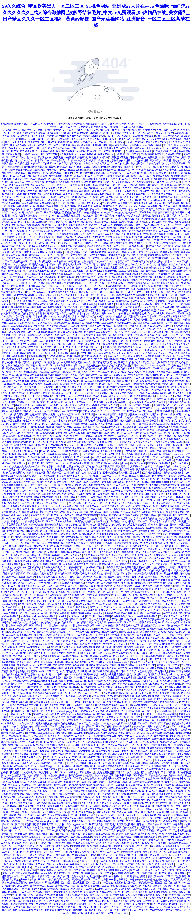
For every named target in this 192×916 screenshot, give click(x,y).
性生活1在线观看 (43, 634)
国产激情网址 (85, 148)
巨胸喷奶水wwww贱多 (118, 662)
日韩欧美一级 (104, 335)
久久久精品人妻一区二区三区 (82, 301)
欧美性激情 (70, 439)
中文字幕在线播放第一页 (151, 619)
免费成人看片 (111, 659)
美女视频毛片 (66, 154)
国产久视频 (32, 573)
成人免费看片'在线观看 (69, 215)
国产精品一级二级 (124, 693)
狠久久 (68, 524)
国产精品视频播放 (179, 509)
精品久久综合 (180, 393)
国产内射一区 (94, 794)
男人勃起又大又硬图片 (96, 255)
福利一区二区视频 (22, 827)
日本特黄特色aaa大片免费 (138, 151)
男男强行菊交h (154, 133)
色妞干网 (26, 598)
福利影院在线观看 (36, 197)
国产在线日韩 (141, 390)
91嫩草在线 (131, 619)
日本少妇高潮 (53, 696)
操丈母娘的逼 (127, 469)
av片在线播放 (69, 277)
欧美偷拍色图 (91, 892)
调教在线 (186, 172)
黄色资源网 (180, 876)
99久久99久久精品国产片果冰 (64, 316)
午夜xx (23, 888)
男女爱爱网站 (40, 252)
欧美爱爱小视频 (127, 289)
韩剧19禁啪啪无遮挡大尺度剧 (151, 218)
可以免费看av (168, 368)
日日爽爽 (92, 855)
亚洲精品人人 (153, 270)
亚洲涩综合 (149, 362)
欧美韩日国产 (165, 745)
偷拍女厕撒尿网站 (78, 224)
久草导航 (78, 546)
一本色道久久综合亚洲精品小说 (49, 411)
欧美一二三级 (114, 576)
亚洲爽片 (108, 325)
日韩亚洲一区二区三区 (20, 714)
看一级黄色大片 (133, 445)
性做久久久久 (134, 353)
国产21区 (93, 552)
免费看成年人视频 (100, 377)
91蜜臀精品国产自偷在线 (41, 304)
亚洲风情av (118, 151)
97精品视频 (163, 286)
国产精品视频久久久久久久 (38, 800)
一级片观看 (130, 723)
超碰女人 (102, 815)
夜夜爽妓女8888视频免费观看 (44, 882)
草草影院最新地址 (52, 564)
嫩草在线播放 (45, 130)
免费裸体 (62, 491)
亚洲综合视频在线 (174, 748)
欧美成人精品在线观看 (72, 270)
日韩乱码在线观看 (47, 332)
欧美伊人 (22, 304)
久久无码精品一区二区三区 (73, 619)
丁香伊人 (168, 145)
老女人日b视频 (38, 855)
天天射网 (108, 693)
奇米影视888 (53, 169)
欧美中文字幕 (101, 298)
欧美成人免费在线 (35, 182)
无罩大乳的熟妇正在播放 (106, 708)
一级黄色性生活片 (136, 246)
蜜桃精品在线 (182, 221)
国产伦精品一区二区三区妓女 (174, 515)
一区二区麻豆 (173, 267)
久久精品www (127, 534)
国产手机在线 (182, 680)
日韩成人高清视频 (124, 687)
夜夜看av (158, 885)
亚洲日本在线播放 (151, 867)
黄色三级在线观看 (15, 628)
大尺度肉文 (156, 139)
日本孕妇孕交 (142, 693)
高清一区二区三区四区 (70, 693)
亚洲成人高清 (115, 460)
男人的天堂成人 (117, 353)
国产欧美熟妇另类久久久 (19, 209)
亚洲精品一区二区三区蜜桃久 (139, 408)
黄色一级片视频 (81, 172)
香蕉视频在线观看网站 (29, 494)
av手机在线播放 (38, 720)
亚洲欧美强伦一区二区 (84, 821)
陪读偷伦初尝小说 (155, 267)
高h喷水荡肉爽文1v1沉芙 (39, 289)
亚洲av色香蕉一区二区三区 (148, 653)
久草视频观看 (182, 656)
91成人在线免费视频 (86, 154)
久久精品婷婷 (15, 631)
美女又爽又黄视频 (72, 194)
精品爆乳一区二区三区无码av (101, 322)
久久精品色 (111, 402)
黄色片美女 (76, 576)
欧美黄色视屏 (53, 341)
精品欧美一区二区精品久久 (78, 399)
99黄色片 (141, 534)
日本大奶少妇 (167, 680)
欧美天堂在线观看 (172, 139)
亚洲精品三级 (109, 203)
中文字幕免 (185, 188)
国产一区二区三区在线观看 (36, 237)
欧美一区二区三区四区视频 (17, 176)
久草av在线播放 (74, 674)
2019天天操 (100, 601)
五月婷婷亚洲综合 (153, 472)
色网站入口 (82, 472)
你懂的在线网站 (133, 537)
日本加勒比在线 (28, 157)
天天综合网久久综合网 (32, 491)
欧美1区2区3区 (161, 647)
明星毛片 (71, 442)
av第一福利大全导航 (172, 478)
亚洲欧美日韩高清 (63, 662)
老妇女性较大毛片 (124, 350)
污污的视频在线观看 (16, 356)
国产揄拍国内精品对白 (130, 130)
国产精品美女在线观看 (72, 818)
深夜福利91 (119, 482)
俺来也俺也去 (142, 387)
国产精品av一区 (158, 729)
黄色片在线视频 (156, 313)
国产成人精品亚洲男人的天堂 (69, 310)
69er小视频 (174, 353)
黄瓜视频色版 (18, 286)
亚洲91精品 (55, 264)
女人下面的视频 (115, 537)
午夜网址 (104, 142)
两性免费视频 (56, 252)
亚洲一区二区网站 (102, 579)
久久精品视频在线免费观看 (51, 843)
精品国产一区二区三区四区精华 (131, 261)
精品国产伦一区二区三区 (154, 873)
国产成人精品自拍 (95, 742)
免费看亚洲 (21, 769)
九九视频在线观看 (43, 310)
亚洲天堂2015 (94, 203)
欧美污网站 (71, 206)
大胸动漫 (17, 561)
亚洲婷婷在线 (63, 641)
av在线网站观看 (168, 243)
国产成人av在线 (117, 748)
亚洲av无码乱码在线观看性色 (88, 573)
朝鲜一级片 (165, 292)
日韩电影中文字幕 (86, 442)
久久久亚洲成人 (74, 130)
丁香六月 (177, 466)
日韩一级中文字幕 (65, 267)
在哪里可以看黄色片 (158, 172)
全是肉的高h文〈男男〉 (164, 567)
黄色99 (181, 907)
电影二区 (116, 185)
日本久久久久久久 (24, 160)
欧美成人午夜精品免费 (29, 350)
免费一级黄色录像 (133, 374)
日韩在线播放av (138, 157)
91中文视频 (16, 301)
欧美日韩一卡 (79, 283)
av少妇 (61, 332)
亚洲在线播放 (174, 319)
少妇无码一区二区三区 (109, 503)
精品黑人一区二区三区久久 (104, 607)
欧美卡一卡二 (53, 377)
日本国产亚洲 (42, 160)
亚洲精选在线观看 (11, 203)
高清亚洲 (118, 846)
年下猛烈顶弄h (138, 148)
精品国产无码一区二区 (30, 399)
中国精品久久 (177, 286)
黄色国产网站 (18, 500)
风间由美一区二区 (143, 319)
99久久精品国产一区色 (59, 879)
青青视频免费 (27, 151)
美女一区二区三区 (107, 598)
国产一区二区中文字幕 (150, 521)
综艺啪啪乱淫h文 (168, 298)
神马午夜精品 (47, 203)
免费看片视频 (13, 674)
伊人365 (81, 273)
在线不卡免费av (14, 607)
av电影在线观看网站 (25, 390)
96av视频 (121, 429)
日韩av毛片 (76, 833)
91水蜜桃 (26, 200)
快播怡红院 (92, 595)
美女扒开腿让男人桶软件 (152, 839)
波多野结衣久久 (32, 549)
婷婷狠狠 (96, 530)
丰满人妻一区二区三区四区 (68, 255)
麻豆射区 (173, 671)
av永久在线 (47, 873)
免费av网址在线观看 (68, 809)
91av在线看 (146, 885)
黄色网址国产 (150, 674)
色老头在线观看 (65, 414)
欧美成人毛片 (84, 579)
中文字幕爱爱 (121, 362)
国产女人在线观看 (113, 374)
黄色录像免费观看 (164, 864)
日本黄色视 (148, 901)
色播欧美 (164, 836)
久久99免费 (55, 904)
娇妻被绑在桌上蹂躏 (69, 142)
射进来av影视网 (56, 827)
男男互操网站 (151, 350)
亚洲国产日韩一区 (80, 518)
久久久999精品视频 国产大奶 (21, 448)
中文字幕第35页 (150, 680)
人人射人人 (76, 555)
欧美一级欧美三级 (58, 166)
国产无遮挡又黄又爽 (91, 325)
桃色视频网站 (109, 757)
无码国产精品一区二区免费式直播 (133, 182)
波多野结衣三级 (105, 350)
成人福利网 (92, 558)
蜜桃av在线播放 (94, 169)
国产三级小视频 (130, 273)
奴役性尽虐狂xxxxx (61, 396)
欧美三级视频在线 (15, 365)
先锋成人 (88, 576)
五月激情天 (44, 506)
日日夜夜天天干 (72, 179)
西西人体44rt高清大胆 (167, 130)
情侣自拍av (83, 497)
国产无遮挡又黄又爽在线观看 (102, 289)
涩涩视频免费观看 (52, 194)
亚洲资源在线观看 (133, 460)
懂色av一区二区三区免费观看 (169, 203)
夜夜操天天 (126, 564)
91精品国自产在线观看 (175, 157)
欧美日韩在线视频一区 (94, 356)
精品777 (123, 206)
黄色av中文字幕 (60, 420)
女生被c (81, 408)
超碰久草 (107, 647)
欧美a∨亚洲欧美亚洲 (135, 255)
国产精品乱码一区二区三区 (24, 277)
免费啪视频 (47, 662)
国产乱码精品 (100, 264)
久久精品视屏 (22, 163)
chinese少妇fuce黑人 (124, 224)
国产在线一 (52, 243)
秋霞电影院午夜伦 (146, 289)
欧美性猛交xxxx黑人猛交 (85, 197)
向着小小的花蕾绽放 (117, 316)
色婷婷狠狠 (26, 726)
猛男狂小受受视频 (107, 683)
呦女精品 (100, 426)
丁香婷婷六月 (176, 482)
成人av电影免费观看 (57, 325)
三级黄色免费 (21, 264)
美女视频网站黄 (80, 133)
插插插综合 (135, 362)
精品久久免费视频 (102, 482)
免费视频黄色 (152, 374)
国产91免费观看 (113, 849)
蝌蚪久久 (113, 313)
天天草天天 (156, 582)
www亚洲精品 (163, 778)
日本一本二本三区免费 (177, 261)
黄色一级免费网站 (89, 506)
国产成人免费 (154, 246)
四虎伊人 (13, 148)
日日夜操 (65, 384)
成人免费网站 (43, 420)
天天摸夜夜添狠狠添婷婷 (165, 188)
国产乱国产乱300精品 (75, 460)
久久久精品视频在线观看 (25, 347)
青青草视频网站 (105, 442)
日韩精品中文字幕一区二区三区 (129, 133)
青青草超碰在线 (142, 188)
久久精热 (81, 203)
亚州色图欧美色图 (60, 423)
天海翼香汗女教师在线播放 (118, 613)
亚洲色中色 (146, 304)
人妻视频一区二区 (23, 261)
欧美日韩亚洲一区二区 (114, 200)
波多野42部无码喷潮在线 (94, 417)
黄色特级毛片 (39, 699)
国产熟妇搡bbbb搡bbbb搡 (151, 833)
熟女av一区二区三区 (74, 735)
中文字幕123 (93, 408)
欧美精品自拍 (98, 172)
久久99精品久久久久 (107, 344)
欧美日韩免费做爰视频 (63, 723)
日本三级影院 (121, 329)
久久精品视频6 (21, 885)
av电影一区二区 (115, 592)
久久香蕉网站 (48, 478)
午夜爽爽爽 (134, 540)
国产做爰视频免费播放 (42, 426)
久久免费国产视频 (110, 582)
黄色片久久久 (39, 200)
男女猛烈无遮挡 (152, 491)
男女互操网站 (84, 781)
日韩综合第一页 (155, 185)
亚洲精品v (37, 644)
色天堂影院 (178, 858)
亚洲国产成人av (54, 286)
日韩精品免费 (142, 582)
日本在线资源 (85, 206)
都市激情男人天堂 (87, 277)
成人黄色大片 (55, 735)
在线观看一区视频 (128, 344)
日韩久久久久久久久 (39, 423)
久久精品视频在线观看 (135, 524)
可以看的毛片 (174, 148)
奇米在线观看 (172, 622)
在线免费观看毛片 (113, 497)
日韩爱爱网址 (93, 310)
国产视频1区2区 (23, 861)
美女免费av (168, 460)
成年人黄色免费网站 (156, 142)
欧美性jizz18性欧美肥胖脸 (115, 879)
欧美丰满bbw (152, 907)
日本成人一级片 (92, 243)
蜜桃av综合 (72, 488)
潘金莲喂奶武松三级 (82, 298)
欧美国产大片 (105, 527)
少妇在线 (166, 224)
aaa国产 (71, 843)
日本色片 (35, 518)
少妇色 (55, 209)
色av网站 (81, 151)
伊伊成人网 (158, 182)
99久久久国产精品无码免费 (74, 209)
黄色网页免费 (111, 148)
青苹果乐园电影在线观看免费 (26, 307)
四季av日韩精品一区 (50, 277)
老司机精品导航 (55, 402)
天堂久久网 (63, 864)
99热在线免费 (82, 631)
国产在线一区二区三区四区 (92, 286)
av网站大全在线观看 (105, 812)
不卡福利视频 (113, 521)
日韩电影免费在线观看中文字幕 (58, 494)
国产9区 (19, 824)
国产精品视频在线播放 (32, 374)
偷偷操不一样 (106, 393)
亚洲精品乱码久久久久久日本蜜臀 (83, 200)
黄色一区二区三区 (99, 209)
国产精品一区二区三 (28, 668)
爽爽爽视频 (7, 769)
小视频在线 (19, 729)
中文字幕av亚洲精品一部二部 (126, 586)
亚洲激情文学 (45, 784)
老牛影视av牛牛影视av (53, 674)
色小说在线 (122, 494)
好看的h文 (82, 157)
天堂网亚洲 (151, 500)
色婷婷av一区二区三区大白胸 (153, 818)
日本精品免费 (39, 760)
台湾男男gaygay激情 (21, 693)
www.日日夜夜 (93, 668)
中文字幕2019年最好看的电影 (75, 191)
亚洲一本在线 (65, 791)
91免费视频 (19, 849)
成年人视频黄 (157, 261)
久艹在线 (131, 671)
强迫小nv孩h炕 (112, 463)
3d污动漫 (7, 130)
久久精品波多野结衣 (111, 451)
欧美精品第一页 (71, 659)
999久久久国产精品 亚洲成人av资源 (72, 163)
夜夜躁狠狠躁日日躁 (12, 818)
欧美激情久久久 (152, 460)
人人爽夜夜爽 (8, 224)
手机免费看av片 (176, 142)
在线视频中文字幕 (133, 237)
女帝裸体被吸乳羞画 (144, 396)
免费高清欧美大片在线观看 (98, 194)
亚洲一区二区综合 (97, 283)
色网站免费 (105, 595)
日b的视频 (115, 898)
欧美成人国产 (58, 488)
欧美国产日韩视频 (65, 151)
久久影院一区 (136, 338)
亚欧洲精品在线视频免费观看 (41, 417)
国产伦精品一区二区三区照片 (100, 830)
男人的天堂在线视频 (16, 696)
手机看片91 (26, 341)
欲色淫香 (150, 778)
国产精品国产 (87, 797)
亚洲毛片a (121, 466)
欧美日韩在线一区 (36, 472)
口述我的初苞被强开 (100, 133)
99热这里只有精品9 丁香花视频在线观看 (134, 335)
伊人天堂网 (170, 885)
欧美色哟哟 (147, 757)
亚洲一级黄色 (110, 472)
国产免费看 (63, 833)
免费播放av (89, 426)
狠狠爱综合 (150, 436)
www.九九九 (114, 218)
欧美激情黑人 (89, 778)
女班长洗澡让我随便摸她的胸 (50, 338)
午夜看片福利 (131, 423)
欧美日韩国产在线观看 (154, 234)
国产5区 (113, 188)
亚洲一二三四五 (139, 365)
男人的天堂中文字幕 (16, 255)
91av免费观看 (60, 433)
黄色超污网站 (115, 166)
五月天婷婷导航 (96, 858)
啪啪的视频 (79, 794)
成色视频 (160, 720)
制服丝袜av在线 (63, 824)
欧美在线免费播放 (33, 818)
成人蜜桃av (9, 191)
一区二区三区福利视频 (73, 169)
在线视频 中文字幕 (65, 607)
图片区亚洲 (64, 485)
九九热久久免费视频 (162, 194)
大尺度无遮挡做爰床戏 (100, 769)
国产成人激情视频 (72, 136)
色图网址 (10, 589)
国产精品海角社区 (142, 405)
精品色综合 (40, 638)
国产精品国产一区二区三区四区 (139, 849)
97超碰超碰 (40, 325)
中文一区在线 (19, 335)
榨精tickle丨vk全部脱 (178, 234)
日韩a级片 (24, 812)
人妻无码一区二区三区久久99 (51, 185)
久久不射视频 (40, 176)
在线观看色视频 (50, 656)
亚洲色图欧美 (85, 839)
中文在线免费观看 (104, 775)
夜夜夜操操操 (51, 797)
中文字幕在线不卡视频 (77, 895)
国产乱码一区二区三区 (166, 304)
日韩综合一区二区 (15, 338)
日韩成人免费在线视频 (29, 224)
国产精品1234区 (81, 699)
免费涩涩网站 (42, 439)
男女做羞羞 (181, 809)
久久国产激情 (47, 846)
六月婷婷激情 (91, 307)
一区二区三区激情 (92, 387)
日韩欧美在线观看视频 (171, 797)
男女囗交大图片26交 (41, 381)
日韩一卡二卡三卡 (88, 393)
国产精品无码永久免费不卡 (101, 717)
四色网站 (121, 830)
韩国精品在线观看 (11, 867)
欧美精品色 (166, 252)
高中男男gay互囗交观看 (38, 555)
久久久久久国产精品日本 (23, 212)
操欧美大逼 (96, 543)
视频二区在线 (115, 417)
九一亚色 (56, 506)
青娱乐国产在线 (69, 335)
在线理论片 (125, 313)
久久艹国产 (97, 699)
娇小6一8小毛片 (121, 488)
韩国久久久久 (150, 292)
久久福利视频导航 (93, 567)
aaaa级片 (173, 335)
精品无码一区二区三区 (101, 224)
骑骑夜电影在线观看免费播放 (63, 234)
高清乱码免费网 (83, 218)
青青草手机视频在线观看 (118, 160)
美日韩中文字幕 (118, 209)
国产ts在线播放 (25, 240)
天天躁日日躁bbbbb (176, 687)
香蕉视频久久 (56, 530)
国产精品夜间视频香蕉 (13, 475)
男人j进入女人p (34, 475)
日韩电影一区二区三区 (168, 371)
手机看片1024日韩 (98, 157)
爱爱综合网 (43, 313)
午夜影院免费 (88, 350)
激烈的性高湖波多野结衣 (177, 472)
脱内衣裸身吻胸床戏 (86, 827)
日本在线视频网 (63, 910)
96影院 (178, 414)
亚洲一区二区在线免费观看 (105, 631)
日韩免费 (117, 191)
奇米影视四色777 (94, 570)
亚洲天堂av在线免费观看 (51, 157)
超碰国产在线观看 (118, 739)
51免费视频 (70, 157)
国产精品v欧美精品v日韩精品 (114, 280)
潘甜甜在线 (149, 411)
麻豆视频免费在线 (129, 197)
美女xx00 (137, 595)
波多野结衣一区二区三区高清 (115, 270)
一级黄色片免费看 (16, 332)
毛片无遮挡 (21, 316)
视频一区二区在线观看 (35, 179)
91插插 (153, 745)
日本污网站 (109, 139)
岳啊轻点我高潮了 (151, 215)
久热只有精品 (57, 540)
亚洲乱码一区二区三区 (148, 368)
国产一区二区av (46, 365)
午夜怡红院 (14, 619)
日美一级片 (111, 130)
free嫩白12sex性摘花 (112, 491)
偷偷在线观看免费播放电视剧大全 (161, 702)
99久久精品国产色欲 (20, 482)
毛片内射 (182, 243)
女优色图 (68, 564)
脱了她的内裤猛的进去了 (23, 145)
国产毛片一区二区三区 (105, 399)
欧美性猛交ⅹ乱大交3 (57, 812)
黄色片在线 (35, 833)
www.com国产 (26, 148)
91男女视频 (163, 690)
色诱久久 (124, 267)
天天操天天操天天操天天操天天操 (87, 784)
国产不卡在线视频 (104, 215)
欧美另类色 (77, 182)
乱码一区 (185, 904)
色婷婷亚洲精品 (125, 322)
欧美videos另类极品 (51, 457)
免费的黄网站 (163, 503)
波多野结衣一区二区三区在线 (55, 347)
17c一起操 (173, 766)
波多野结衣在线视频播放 (113, 720)
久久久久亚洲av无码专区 (160, 221)
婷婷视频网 (151, 497)
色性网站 (177, 341)
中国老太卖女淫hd (20, 702)
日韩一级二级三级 (178, 426)
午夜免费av (141, 298)
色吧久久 (155, 414)
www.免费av (183, 543)
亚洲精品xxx (148, 711)
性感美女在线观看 (37, 228)
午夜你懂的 (101, 249)
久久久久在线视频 (94, 130)
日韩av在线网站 (87, 534)
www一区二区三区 (92, 693)
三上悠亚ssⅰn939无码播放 (67, 261)
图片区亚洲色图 (137, 463)
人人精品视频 (118, 234)
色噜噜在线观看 (42, 209)
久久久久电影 (38, 136)
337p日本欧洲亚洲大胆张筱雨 (108, 445)
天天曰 (155, 512)
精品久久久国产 (136, 209)
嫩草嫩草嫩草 (159, 475)
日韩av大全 (167, 414)
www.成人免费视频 (177, 769)
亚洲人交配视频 (72, 252)
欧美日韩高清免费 (50, 231)
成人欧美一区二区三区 (59, 298)
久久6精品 (121, 540)
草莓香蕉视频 (134, 234)
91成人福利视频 (98, 313)
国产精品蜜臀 (60, 784)
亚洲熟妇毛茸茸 (41, 319)
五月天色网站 (166, 549)
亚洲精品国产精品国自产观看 (101, 665)
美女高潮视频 (21, 414)
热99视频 (124, 148)
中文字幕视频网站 (177, 240)
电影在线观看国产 (165, 362)
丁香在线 (75, 350)
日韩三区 (61, 273)
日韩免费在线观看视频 (175, 582)
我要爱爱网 (81, 760)
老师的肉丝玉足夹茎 (94, 555)
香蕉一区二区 (164, 830)
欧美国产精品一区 (101, 191)
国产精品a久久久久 (49, 191)
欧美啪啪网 (87, 261)
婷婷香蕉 (177, 824)
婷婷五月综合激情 (32, 564)
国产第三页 (73, 411)
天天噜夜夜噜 (147, 530)
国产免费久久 (125, 188)
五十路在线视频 (31, 711)
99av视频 (74, 478)
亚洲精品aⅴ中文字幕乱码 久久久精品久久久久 (34, 622)
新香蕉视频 (180, 231)
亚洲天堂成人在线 (156, 800)
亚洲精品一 (65, 243)
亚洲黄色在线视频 (135, 142)
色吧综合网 (12, 527)
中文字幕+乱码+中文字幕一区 (48, 206)
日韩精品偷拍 (35, 769)
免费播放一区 (78, 598)
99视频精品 (46, 433)
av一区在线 (115, 273)
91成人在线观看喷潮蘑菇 (113, 674)
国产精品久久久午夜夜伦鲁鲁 (109, 176)
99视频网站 (30, 631)
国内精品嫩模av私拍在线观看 (28, 910)
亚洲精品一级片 (87, 815)
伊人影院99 (134, 466)
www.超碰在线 (20, 833)
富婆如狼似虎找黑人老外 (74, 552)
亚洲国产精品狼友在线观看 (41, 589)
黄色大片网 (105, 301)
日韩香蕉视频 (170, 537)
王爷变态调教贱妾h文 (117, 745)
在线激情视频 (129, 521)
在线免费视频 (89, 304)
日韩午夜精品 (159, 766)
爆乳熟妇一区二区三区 (17, 592)
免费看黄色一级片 (28, 215)
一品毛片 (39, 240)
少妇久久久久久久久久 (140, 264)
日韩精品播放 (69, 904)
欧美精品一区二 (155, 228)
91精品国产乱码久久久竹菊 (145, 252)
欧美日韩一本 (76, 830)
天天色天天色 (181, 787)
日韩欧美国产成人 (177, 659)
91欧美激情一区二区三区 (178, 228)
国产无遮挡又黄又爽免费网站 (154, 423)
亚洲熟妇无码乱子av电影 (145, 576)
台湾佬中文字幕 (36, 142)
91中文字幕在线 (158, 390)
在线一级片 (162, 335)
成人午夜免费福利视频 (165, 280)
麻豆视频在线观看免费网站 (55, 518)
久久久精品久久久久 (110, 552)
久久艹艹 (32, 332)
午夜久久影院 (68, 696)
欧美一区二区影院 (65, 203)
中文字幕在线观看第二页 (126, 873)
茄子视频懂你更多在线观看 (31, 133)
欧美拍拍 (125, 512)
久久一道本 (138, 855)
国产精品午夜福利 (59, 613)
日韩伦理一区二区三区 (99, 151)
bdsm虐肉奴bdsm (27, 436)
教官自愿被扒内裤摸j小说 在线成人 (26, 503)
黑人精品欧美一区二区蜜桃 (81, 592)
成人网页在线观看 (66, 589)
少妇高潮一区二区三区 (127, 154)
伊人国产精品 (22, 298)
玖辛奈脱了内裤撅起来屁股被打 (61, 249)
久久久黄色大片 (148, 197)
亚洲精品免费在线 (135, 283)
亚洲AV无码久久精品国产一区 (31, 362)
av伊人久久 (154, 478)
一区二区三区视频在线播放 (136, 475)
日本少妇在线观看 (28, 371)
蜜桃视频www (10, 399)
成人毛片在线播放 (37, 781)
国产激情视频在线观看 (13, 732)
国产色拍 (58, 460)
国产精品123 (35, 255)
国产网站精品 (102, 628)
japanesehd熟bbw (47, 215)
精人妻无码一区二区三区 (65, 393)
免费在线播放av (112, 231)
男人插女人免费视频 (75, 402)
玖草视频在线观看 (119, 157)
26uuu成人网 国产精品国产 (53, 628)
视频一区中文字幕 (111, 475)
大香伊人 (132, 818)
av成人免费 (88, 215)
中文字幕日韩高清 (133, 491)
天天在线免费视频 (98, 729)
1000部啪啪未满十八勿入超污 (123, 815)
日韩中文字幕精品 (96, 549)
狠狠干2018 (50, 280)
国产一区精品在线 (167, 436)
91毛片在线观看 (74, 332)
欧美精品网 (112, 742)
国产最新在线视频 (68, 534)
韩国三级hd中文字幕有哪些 (96, 179)
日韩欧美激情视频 (53, 567)
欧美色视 (129, 592)
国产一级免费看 (55, 638)
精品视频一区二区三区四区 (75, 377)
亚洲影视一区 (183, 732)
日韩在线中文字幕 (148, 206)
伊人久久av (46, 659)
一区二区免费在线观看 (50, 448)
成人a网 (49, 482)
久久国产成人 (170, 215)
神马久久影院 (100, 396)
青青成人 (120, 215)
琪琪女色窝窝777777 (63, 631)
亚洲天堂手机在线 (30, 674)
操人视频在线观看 (169, 573)
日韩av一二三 (164, 310)
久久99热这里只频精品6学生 (22, 680)
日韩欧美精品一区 (179, 527)
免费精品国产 (29, 313)
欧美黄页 (103, 861)
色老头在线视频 (141, 179)
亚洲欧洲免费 (158, 179)
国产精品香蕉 (133, 864)
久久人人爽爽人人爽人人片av (86, 139)
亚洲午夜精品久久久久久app (63, 292)
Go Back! (96, 111)
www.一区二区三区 (121, 179)
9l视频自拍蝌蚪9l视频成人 (114, 338)
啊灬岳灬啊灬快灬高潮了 (78, 237)
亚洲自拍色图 (77, 570)
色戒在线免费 (120, 769)
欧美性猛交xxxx (30, 659)
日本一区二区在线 (147, 650)
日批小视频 (86, 445)
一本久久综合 (123, 139)
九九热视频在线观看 (27, 191)
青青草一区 (181, 910)
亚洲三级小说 (91, 674)
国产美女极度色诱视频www (41, 246)
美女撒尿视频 (22, 405)
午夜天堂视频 (154, 534)
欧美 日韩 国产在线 (158, 524)
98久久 (143, 478)
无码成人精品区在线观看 (172, 677)
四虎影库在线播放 (115, 784)
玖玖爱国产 (59, 289)
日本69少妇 (83, 313)
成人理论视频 (173, 182)
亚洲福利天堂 (116, 255)
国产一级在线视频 (117, 264)
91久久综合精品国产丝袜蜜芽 (110, 414)
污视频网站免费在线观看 (28, 194)
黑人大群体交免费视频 (141, 277)
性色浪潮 (85, 500)
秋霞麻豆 (116, 377)
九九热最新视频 (131, 503)
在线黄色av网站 (51, 335)
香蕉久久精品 (88, 316)
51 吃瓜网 (178, 377)
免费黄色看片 (54, 136)
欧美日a (80, 295)
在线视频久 (170, 543)
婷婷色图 (153, 677)
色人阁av (64, 576)
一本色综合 (149, 371)
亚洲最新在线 (165, 197)
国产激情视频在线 (76, 717)
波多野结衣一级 (76, 616)
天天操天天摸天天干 (18, 267)
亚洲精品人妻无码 (38, 264)
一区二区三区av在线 (160, 561)
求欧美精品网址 (145, 671)
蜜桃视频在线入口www (130, 347)
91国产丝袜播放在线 (21, 460)
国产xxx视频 (130, 555)
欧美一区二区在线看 (41, 163)
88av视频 (30, 500)
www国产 (151, 329)
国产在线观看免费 (27, 604)
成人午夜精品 (88, 454)
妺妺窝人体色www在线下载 (106, 457)
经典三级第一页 (146, 665)
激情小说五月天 (89, 142)
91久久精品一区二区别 (83, 641)
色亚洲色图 (110, 436)
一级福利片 (11, 830)
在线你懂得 (130, 166)
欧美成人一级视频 (140, 843)
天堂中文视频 (180, 830)
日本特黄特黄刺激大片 (89, 647)
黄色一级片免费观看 (97, 368)
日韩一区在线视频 (175, 833)
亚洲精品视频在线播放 (153, 656)
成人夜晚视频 (9, 546)
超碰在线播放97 (148, 579)
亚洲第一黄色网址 (17, 402)
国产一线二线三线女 (166, 191)
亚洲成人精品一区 (156, 148)
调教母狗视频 (172, 185)
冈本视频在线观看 (112, 690)
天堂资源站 (72, 763)
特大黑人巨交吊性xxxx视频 (62, 148)
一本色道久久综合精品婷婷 (22, 506)
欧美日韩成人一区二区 (51, 772)
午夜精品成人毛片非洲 (146, 573)
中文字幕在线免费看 (72, 362)
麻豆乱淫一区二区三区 (106, 221)
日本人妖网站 (38, 298)
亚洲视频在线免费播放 (39, 393)
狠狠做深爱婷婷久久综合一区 (99, 182)
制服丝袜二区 (69, 708)
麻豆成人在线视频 (20, 136)
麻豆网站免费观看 (81, 145)
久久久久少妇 (55, 179)
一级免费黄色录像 (11, 237)
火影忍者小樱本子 (147, 426)
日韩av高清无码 (173, 154)
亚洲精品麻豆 (153, 163)
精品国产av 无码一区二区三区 (80, 787)
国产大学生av (90, 524)
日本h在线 (51, 142)
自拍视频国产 (136, 243)
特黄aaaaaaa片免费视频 (167, 136)
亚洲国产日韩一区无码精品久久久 (82, 677)
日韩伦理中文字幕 (60, 160)
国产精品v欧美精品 (96, 295)
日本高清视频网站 (43, 261)
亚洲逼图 (74, 390)
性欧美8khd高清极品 (58, 454)
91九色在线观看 (140, 160)
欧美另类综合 (20, 690)
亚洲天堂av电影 (61, 139)
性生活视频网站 (30, 203)
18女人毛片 (184, 215)
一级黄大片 (180, 194)
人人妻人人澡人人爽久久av (26, 466)
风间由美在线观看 (137, 200)
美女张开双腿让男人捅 (168, 445)
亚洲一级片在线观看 (161, 160)
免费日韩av (63, 350)
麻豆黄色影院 (136, 494)
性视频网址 (82, 607)
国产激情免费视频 (77, 359)
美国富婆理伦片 (9, 512)
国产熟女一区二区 (139, 729)
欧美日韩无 (181, 619)
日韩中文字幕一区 (144, 592)
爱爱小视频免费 (66, 295)
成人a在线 (90, 420)
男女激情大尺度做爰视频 (30, 280)
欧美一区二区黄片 (181, 347)
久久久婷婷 (26, 319)
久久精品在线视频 (45, 151)
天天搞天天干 (107, 466)
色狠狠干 (144, 451)
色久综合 (60, 304)
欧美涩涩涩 (18, 289)
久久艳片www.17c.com (159, 200)
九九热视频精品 (39, 405)
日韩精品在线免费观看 (92, 809)
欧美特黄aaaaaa (21, 855)
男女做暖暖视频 (173, 598)
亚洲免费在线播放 (71, 451)
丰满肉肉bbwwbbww (173, 454)
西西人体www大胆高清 (61, 218)
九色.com (84, 861)
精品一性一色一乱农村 (45, 353)
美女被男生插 (18, 573)
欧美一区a (57, 429)
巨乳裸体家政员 (35, 610)
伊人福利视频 (64, 766)
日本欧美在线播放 (168, 206)
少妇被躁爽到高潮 (165, 408)
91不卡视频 (114, 249)
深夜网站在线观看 (174, 791)
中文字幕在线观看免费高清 (143, 518)
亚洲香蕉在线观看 (145, 191)
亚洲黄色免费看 (14, 368)
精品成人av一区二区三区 (97, 341)
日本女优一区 (136, 500)
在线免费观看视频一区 (95, 166)
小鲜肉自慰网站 (128, 699)
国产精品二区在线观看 (168, 429)
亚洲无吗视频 (8, 778)
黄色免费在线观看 (77, 509)
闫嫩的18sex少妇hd (45, 821)
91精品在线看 (160, 803)
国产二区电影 (85, 353)
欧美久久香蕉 (179, 561)
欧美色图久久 (77, 436)
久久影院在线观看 (131, 711)
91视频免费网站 (155, 668)
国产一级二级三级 (109, 197)
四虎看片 (168, 133)
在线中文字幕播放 (132, 901)
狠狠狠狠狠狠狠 (176, 301)
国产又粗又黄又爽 (156, 433)
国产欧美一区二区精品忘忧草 (79, 634)
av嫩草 (147, 237)
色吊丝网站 (119, 671)
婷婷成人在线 (130, 690)
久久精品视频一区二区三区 (159, 295)
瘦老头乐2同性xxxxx (83, 240)
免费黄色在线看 (105, 304)
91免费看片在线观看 (49, 371)
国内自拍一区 (75, 307)
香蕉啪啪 (90, 818)
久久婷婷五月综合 (104, 261)
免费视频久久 (154, 157)
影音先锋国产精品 (42, 460)
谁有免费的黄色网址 (117, 760)
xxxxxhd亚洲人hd (163, 377)
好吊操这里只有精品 (165, 277)
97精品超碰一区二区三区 (84, 423)
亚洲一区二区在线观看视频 (141, 830)
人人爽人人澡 (102, 234)
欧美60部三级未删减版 (21, 169)
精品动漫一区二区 (87, 904)
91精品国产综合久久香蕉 (81, 628)
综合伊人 (119, 212)
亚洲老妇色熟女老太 (158, 527)
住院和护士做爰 (123, 775)
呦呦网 (140, 295)
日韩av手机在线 (18, 377)
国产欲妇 (171, 387)
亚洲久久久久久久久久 (79, 482)
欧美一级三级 (36, 524)
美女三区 (146, 766)
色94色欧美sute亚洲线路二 (15, 763)
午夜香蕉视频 (75, 185)
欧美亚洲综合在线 (38, 530)
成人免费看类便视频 (21, 411)
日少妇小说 (63, 742)
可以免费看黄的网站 (37, 172)
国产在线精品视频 (46, 500)
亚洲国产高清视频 (49, 705)
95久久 (36, 861)
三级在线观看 (41, 803)
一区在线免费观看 (82, 396)
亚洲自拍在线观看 (179, 332)
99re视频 (61, 387)
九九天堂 (98, 148)
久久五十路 (174, 390)
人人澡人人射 (173, 589)
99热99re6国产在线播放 (121, 589)
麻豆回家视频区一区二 (126, 882)
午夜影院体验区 (172, 439)
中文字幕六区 (125, 203)
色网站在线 (19, 442)
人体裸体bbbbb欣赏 (167, 849)
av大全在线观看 (10, 888)
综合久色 (102, 277)
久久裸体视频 (100, 218)
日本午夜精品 (130, 451)
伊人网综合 (104, 827)
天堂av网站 (14, 188)
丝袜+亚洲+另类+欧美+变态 (98, 800)
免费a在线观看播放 (45, 864)
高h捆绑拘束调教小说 (72, 582)
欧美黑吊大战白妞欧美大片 (98, 332)
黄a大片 (139, 350)
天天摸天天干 (160, 353)
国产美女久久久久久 (16, 142)
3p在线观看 (127, 677)
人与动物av (133, 485)
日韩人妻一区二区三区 (174, 169)
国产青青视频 (20, 423)
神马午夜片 (22, 429)
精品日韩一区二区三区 (88, 258)
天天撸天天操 (150, 231)
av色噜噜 (139, 393)
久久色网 (74, 325)
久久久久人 (159, 595)
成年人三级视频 (77, 433)
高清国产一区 (164, 341)
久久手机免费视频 (15, 555)
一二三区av (104, 371)
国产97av (182, 280)
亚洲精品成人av (140, 139)
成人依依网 (108, 530)
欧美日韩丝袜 (138, 228)
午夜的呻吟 (29, 420)
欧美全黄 (77, 231)
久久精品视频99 (29, 772)
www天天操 (125, 405)
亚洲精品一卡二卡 (38, 625)
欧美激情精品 (117, 142)
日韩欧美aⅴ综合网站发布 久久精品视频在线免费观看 (45, 546)
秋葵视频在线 (143, 469)
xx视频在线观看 (52, 329)
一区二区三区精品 (139, 745)
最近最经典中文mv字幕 (35, 301)
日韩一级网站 (93, 806)
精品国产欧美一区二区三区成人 (47, 515)
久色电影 (160, 592)
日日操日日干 (95, 359)
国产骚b (170, 209)
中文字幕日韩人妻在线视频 (71, 246)
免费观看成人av (56, 200)
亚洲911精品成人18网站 (100, 680)
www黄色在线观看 (152, 145)
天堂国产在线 (159, 240)
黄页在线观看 (158, 387)
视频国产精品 (85, 708)
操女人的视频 (134, 674)
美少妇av (26, 867)
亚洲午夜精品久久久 (58, 570)
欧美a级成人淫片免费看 (172, 512)
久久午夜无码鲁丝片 (28, 344)
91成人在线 (9, 350)
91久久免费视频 (87, 335)
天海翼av (15, 598)
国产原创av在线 (15, 258)
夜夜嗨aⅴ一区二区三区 (151, 344)
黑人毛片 (32, 729)
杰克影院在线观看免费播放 (117, 543)
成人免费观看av (124, 319)
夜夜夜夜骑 (141, 892)
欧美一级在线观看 (126, 650)
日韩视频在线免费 (67, 839)
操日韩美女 (95, 347)
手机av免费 (129, 218)
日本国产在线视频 (78, 748)
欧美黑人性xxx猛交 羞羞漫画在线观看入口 (45, 509)
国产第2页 (14, 601)
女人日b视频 (75, 166)
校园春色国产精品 (131, 552)
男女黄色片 (149, 130)
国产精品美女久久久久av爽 (70, 558)
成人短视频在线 (90, 338)
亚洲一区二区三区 (175, 313)
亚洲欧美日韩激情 (101, 145)
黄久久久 (60, 671)
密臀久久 (175, 172)
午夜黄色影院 (130, 439)
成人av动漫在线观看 (74, 368)
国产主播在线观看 (12, 815)
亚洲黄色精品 (51, 818)
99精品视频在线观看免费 (61, 760)
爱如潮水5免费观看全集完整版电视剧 (142, 356)
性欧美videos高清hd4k (60, 625)
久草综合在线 (92, 582)
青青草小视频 (145, 699)
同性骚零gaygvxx (137, 316)
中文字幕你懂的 (143, 359)
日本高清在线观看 (67, 353)
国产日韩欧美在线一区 (27, 846)
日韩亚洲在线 (84, 671)
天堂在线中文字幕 (47, 485)
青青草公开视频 (94, 436)
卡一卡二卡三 (133, 656)
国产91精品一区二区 (64, 258)
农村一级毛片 (46, 573)
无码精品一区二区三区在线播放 (99, 650)
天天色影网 (113, 549)
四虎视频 (15, 772)
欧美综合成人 (93, 475)
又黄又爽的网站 (57, 301)
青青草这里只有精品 (118, 252)
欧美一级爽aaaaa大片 (173, 534)
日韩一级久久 (145, 555)
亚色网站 (103, 515)
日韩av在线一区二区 (160, 365)
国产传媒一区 (77, 742)
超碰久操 (77, 524)
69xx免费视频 (147, 879)
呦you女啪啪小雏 (132, 145)
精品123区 (38, 714)
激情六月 (116, 907)
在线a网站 (25, 616)
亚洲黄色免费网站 (161, 237)
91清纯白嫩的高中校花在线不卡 (63, 221)
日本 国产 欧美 (106, 687)
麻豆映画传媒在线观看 (159, 255)
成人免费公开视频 (42, 665)
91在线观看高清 (112, 567)
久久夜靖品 (140, 221)
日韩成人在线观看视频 (107, 469)
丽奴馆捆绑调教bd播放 (103, 500)
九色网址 (6, 335)
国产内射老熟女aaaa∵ (12, 683)
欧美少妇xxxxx (66, 726)
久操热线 (75, 454)
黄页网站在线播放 (11, 659)
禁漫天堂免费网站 (69, 797)
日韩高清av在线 (40, 867)
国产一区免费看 (41, 751)
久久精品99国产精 (11, 252)
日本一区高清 (168, 772)
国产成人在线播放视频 (144, 310)
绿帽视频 (117, 145)
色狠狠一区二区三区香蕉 (138, 212)
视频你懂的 (146, 806)
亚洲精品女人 (161, 555)
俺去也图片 (67, 543)
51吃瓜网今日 (179, 576)
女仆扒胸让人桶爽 (77, 491)
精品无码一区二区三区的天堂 (137, 377)
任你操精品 (57, 439)
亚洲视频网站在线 (48, 680)
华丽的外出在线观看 (155, 402)
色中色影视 (98, 237)
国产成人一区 (154, 169)
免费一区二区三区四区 (71, 898)
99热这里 (62, 616)
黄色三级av (28, 488)
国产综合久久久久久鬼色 (92, 711)
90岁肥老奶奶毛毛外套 (149, 601)
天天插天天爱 (165, 497)
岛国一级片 (30, 485)
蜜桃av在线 (156, 451)
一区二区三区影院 (84, 414)
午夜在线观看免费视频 (162, 910)
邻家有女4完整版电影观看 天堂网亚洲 (70, 751)
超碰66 (31, 558)
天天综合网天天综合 (57, 830)
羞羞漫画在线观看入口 (15, 839)
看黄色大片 (54, 362)
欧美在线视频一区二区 (100, 509)
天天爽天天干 (121, 644)
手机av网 (147, 595)
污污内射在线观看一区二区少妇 (42, 270)
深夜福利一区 (38, 812)
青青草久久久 (138, 794)
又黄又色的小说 (90, 466)
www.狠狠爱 (163, 812)
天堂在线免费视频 (139, 561)
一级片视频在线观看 (61, 794)
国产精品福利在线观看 (54, 466)
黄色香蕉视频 (147, 273)
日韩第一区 (119, 194)
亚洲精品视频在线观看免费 (121, 295)
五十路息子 (135, 714)
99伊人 (31, 249)
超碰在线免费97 (128, 549)
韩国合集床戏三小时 (56, 503)
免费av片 (28, 310)
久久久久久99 (167, 374)
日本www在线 (65, 280)
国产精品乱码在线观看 (60, 176)
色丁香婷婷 (166, 322)
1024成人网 (51, 598)
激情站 (40, 249)
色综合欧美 (100, 576)
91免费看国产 (76, 420)
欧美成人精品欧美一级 (25, 130)
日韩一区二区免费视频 (38, 396)
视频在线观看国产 (53, 677)
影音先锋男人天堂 (23, 638)
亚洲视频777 (17, 521)
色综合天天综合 (56, 228)
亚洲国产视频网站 (55, 739)
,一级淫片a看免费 (87, 687)
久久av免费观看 (80, 347)
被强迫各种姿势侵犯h (33, 469)
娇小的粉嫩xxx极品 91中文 (71, 475)
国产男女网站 (114, 172)
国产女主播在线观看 (109, 791)
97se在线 (26, 154)
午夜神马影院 (58, 445)
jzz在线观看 (96, 497)
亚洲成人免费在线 (137, 325)
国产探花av (21, 249)
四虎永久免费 (40, 827)
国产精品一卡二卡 (36, 907)
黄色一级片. (28, 723)
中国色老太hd (125, 399)
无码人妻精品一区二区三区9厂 (130, 527)
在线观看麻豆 (121, 509)
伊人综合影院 (105, 384)
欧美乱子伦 (163, 509)
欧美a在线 (65, 656)
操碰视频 (54, 867)
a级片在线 (128, 191)
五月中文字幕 (126, 359)
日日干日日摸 (72, 745)
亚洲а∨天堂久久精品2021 (115, 546)
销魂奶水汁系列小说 (90, 763)
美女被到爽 (59, 130)
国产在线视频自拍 (149, 742)
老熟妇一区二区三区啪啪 (117, 169)
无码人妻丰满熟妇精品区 (173, 350)
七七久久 (67, 231)
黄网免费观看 (26, 527)
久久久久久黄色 (180, 463)
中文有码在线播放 (123, 653)
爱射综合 (178, 160)
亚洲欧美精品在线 (118, 277)
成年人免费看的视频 (104, 494)
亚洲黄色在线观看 (99, 512)
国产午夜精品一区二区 (101, 910)
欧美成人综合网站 (59, 436)
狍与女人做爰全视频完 (59, 283)
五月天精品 (21, 228)
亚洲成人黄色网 (70, 329)
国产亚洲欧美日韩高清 (35, 166)
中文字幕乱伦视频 (88, 365)
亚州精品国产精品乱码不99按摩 (173, 289)
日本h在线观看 (25, 634)
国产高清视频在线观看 (86, 280)
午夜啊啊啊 (108, 763)
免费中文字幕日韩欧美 (106, 206)
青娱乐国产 (39, 341)
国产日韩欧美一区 (93, 231)
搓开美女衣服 (73, 702)
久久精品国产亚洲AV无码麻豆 (91, 622)
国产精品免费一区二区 (157, 855)
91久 (138, 867)
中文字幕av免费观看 (171, 696)
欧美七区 (131, 482)
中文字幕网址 (89, 870)
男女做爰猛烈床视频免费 (135, 454)
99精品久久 (152, 797)
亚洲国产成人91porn (32, 329)
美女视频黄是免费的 (40, 429)
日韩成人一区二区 (83, 176)
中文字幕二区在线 (155, 638)
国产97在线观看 (36, 858)
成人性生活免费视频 (91, 690)
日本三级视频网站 (121, 310)
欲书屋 (158, 607)
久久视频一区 (92, 270)
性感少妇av (53, 537)
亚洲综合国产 (59, 717)
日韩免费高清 (77, 374)
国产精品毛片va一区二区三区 (156, 249)
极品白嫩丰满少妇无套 (147, 420)
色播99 (156, 506)
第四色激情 (63, 478)
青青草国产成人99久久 (63, 729)
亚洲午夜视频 (27, 864)
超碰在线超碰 (81, 543)
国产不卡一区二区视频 (109, 454)
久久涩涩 (105, 411)
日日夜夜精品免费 (125, 867)
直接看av (106, 310)
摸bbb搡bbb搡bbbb (87, 371)
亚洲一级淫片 (53, 408)
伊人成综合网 (104, 803)
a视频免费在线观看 (53, 644)
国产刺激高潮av (15, 270)
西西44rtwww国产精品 (141, 644)
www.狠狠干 (137, 402)
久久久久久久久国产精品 (54, 586)
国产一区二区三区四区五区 (152, 723)
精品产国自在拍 (147, 690)
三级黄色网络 (137, 267)
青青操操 (182, 368)
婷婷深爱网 (14, 200)
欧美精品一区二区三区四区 (77, 457)
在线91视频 (19, 393)
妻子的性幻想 (75, 469)
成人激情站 (87, 221)
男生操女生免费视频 (108, 534)
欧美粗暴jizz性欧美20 (128, 258)
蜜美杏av (162, 301)
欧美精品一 (43, 436)
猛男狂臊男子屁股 (130, 249)
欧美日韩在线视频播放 (42, 267)
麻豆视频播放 (129, 426)
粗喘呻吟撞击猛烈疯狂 (127, 530)
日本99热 (8, 414)
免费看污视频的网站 (93, 136)
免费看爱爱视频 (161, 176)
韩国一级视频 (19, 895)
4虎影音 (171, 475)
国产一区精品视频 (90, 390)
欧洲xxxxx (7, 264)
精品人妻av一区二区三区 (160, 876)
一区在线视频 (15, 420)
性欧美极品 (62, 732)
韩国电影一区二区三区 (69, 870)
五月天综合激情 (95, 402)
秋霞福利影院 (111, 359)
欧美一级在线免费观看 (130, 683)
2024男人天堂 (17, 182)
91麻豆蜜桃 (48, 836)
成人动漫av (38, 482)
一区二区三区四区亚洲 (134, 172)
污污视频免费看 (164, 530)
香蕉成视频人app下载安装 (31, 408)
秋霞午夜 (22, 221)
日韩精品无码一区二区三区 (39, 521)
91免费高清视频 (113, 237)
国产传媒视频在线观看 (106, 705)
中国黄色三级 (75, 775)
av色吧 (48, 258)
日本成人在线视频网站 (65, 381)
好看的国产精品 (134, 784)
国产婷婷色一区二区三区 (142, 509)
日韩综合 (27, 252)
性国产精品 (11, 215)
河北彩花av (106, 488)
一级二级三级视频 (105, 625)
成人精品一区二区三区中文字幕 (70, 858)
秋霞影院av (21, 457)
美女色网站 (44, 729)
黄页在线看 (133, 429)
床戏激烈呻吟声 (178, 818)
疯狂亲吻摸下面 (30, 433)
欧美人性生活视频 (30, 188)
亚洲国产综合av (92, 546)
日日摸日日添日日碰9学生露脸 (169, 212)
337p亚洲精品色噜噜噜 (134, 185)
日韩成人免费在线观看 (21, 803)
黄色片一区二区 (126, 735)
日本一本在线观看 (69, 690)
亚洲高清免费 (126, 221)
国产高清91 (58, 237)
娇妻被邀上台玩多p (132, 231)
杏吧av (78, 610)
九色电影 (132, 206)
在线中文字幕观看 (11, 898)
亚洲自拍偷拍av (181, 249)
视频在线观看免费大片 (13, 292)
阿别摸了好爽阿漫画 (86, 515)
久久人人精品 (149, 552)
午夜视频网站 (24, 206)
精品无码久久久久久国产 (61, 604)
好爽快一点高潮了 (27, 322)
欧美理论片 (40, 169)
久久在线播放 (137, 638)
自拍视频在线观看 (170, 506)
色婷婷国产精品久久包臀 (105, 405)
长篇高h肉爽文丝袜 (20, 644)
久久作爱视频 (160, 264)
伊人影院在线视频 (10, 313)
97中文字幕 (38, 598)
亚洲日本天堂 (9, 791)
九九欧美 (17, 179)
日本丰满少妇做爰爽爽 (142, 136)
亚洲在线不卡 (33, 231)
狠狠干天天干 (81, 564)
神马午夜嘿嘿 (158, 843)
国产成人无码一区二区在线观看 (54, 145)
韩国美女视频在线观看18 (118, 809)
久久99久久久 (42, 488)
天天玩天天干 (51, 619)
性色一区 (7, 393)
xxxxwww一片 (62, 463)
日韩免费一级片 (63, 573)
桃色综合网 (97, 518)
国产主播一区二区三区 (25, 766)
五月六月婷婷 (72, 319)
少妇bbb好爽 (148, 821)
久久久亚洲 (122, 500)
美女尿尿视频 (55, 781)
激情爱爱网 (160, 760)
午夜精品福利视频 (30, 497)
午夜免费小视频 (67, 497)
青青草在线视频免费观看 (96, 185)
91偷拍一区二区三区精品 (33, 283)
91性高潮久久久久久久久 (139, 176)
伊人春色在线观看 (152, 586)
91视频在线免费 (162, 466)
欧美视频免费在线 (177, 402)
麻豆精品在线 (165, 674)
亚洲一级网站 (63, 821)
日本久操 (77, 243)
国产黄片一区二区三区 (91, 292)
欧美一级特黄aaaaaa (36, 292)
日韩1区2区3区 (112, 292)
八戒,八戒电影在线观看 (94, 252)
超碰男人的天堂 (122, 332)
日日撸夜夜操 (152, 243)
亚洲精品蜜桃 (139, 313)
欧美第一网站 (15, 166)
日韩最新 (78, 188)
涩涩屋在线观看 (21, 381)
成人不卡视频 (96, 160)
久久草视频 (160, 319)
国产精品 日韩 (120, 714)
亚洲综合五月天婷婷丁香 (53, 512)
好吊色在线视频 (36, 221)
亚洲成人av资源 (97, 537)
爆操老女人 (64, 598)
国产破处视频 (13, 154)
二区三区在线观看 (35, 739)
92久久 (176, 742)
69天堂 (37, 650)
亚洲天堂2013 (42, 445)
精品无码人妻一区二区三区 (77, 264)
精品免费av (18, 794)
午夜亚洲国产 (163, 273)
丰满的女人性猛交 (85, 604)
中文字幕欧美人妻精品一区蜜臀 (76, 705)
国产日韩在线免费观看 (106, 267)
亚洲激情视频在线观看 (152, 154)
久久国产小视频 (36, 377)
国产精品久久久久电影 (59, 133)
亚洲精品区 (94, 491)
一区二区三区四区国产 (35, 815)
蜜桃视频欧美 (35, 567)
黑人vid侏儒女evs (47, 387)
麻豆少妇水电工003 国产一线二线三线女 (38, 384)
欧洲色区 (174, 904)
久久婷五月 (147, 466)
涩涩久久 (17, 451)
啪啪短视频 (140, 399)
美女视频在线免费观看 (127, 304)
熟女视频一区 (54, 472)
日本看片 (100, 521)
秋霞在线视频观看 (89, 488)
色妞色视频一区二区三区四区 (69, 322)
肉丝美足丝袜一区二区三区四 (36, 139)
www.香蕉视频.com (11, 723)
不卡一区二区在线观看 (117, 136)
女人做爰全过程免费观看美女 (164, 485)
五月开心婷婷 (87, 234)
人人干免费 (69, 472)
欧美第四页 (138, 270)
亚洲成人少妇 (113, 426)
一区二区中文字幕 (27, 387)
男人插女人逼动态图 (78, 512)
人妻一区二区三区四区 (94, 228)
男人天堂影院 (13, 748)
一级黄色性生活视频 (72, 341)
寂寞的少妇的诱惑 (96, 246)
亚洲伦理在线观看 (161, 858)
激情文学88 (140, 433)
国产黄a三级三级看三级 (88, 867)
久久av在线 (143, 482)
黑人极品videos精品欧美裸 (15, 518)
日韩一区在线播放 (87, 439)
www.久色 (124, 705)
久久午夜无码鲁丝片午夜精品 (52, 390)
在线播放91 (115, 876)
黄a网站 (100, 316)
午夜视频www (154, 613)
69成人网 (122, 812)
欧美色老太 (55, 172)
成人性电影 (119, 656)
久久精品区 (31, 582)
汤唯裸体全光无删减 (141, 280)
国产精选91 (181, 295)
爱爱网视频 (155, 454)
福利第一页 (124, 402)
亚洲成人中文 (33, 478)
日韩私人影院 (150, 347)
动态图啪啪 (12, 491)
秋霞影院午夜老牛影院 (58, 182)
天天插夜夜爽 (124, 381)
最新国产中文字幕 (177, 218)
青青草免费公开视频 (112, 408)
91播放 (49, 858)
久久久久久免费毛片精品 (126, 478)
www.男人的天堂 (101, 163)
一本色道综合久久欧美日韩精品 (28, 243)
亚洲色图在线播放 (80, 836)
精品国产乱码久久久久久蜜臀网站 (32, 717)
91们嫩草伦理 (9, 530)
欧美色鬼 (125, 292)
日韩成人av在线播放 (161, 457)
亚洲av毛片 (124, 228)
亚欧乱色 (67, 172)
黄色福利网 (30, 824)
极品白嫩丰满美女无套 (96, 188)
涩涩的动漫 (169, 356)
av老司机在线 (179, 237)
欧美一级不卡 (58, 344)
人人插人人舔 (166, 231)
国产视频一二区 (94, 374)
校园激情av (48, 549)
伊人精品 (60, 442)
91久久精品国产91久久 (37, 794)
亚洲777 (71, 273)
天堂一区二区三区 (116, 485)
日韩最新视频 (27, 359)
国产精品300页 (31, 451)
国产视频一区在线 (27, 791)
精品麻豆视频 (121, 638)
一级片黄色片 (133, 215)
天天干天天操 (86, 249)
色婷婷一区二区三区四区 (45, 154)
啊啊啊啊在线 (179, 316)
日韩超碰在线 (131, 610)
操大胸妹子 (118, 833)
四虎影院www (69, 371)
